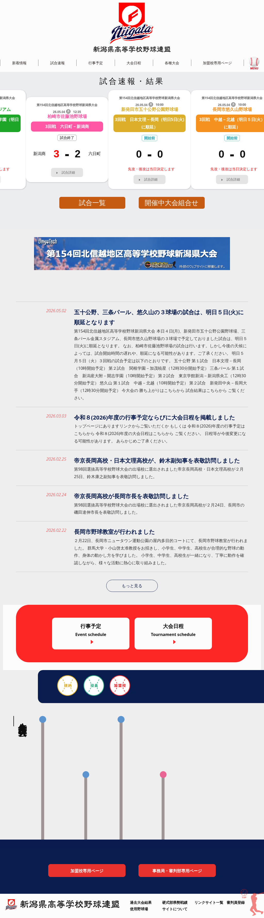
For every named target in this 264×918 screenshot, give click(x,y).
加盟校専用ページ (217, 62)
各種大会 (172, 62)
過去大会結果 (141, 902)
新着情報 (19, 62)
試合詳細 (68, 172)
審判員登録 (236, 902)
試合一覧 (92, 202)
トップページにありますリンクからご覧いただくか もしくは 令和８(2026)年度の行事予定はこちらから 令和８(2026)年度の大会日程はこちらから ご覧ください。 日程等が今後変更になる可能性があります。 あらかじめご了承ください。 (160, 433)
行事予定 (95, 62)
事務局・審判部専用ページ (177, 871)
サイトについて (174, 908)
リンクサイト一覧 (208, 902)
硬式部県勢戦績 (174, 902)
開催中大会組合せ (172, 202)
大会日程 (134, 62)
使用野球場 (139, 908)
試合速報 (57, 62)
